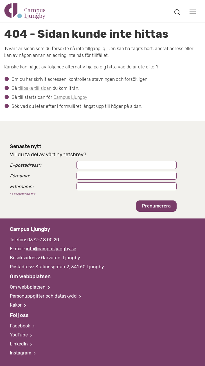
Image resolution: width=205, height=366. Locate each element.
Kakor (18, 305)
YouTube (21, 335)
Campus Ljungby (70, 97)
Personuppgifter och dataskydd (46, 296)
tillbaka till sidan (34, 88)
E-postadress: (25, 165)
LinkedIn (21, 344)
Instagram (23, 353)
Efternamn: (21, 186)
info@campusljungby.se (51, 248)
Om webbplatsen (30, 287)
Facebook (23, 326)
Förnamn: (20, 175)
